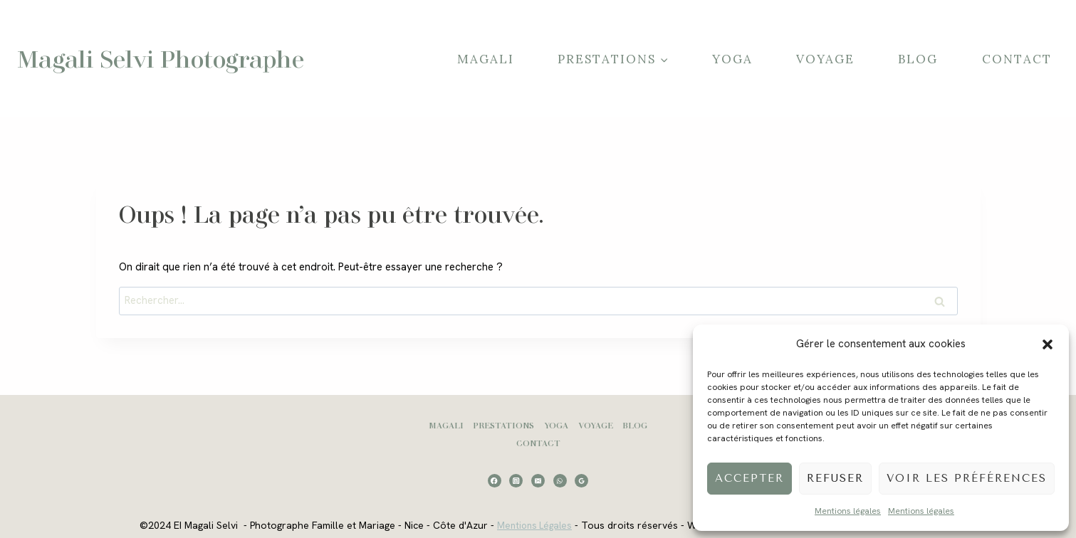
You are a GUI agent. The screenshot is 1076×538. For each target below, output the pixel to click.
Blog (918, 59)
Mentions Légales (530, 525)
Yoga (732, 59)
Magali (485, 59)
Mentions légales (848, 511)
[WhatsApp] (560, 480)
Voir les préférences (967, 478)
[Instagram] (516, 480)
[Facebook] (494, 480)
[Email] (538, 480)
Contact (1017, 59)
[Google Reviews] (581, 480)
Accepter (749, 478)
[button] (1047, 344)
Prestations (503, 425)
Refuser (835, 478)
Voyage (825, 59)
